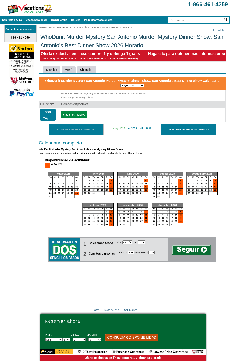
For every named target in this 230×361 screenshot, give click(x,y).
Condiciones (130, 310)
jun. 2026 (131, 128)
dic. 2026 (145, 128)
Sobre (96, 310)
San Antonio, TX (12, 19)
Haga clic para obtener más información (186, 54)
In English (218, 30)
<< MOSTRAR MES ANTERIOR (75, 129)
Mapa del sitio (111, 310)
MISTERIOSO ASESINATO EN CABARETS (113, 27)
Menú (68, 69)
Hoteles (75, 19)
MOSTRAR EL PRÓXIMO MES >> (189, 129)
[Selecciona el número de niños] (151, 252)
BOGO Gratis (59, 19)
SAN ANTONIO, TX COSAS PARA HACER (57, 27)
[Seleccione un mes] (127, 242)
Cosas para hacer (36, 19)
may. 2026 (119, 128)
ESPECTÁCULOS (85, 27)
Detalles (51, 69)
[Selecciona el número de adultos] (131, 252)
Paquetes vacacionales (98, 19)
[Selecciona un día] (141, 242)
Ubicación (86, 69)
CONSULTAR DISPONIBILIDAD (131, 337)
